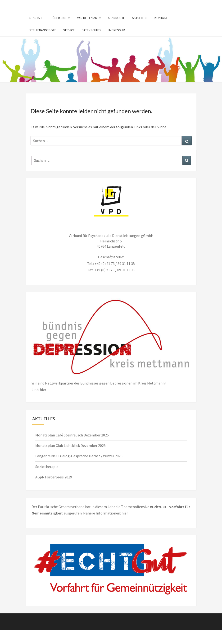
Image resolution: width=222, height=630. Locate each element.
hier (125, 513)
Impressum (117, 30)
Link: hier (39, 389)
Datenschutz (91, 30)
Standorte (116, 18)
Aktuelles (139, 18)
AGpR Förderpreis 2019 (53, 477)
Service (69, 30)
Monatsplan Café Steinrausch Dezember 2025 (72, 435)
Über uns (59, 18)
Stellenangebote (42, 30)
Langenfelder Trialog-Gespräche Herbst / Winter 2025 (78, 456)
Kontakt (161, 18)
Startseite (37, 18)
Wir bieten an (87, 18)
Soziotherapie (46, 466)
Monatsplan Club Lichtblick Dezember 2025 (70, 445)
